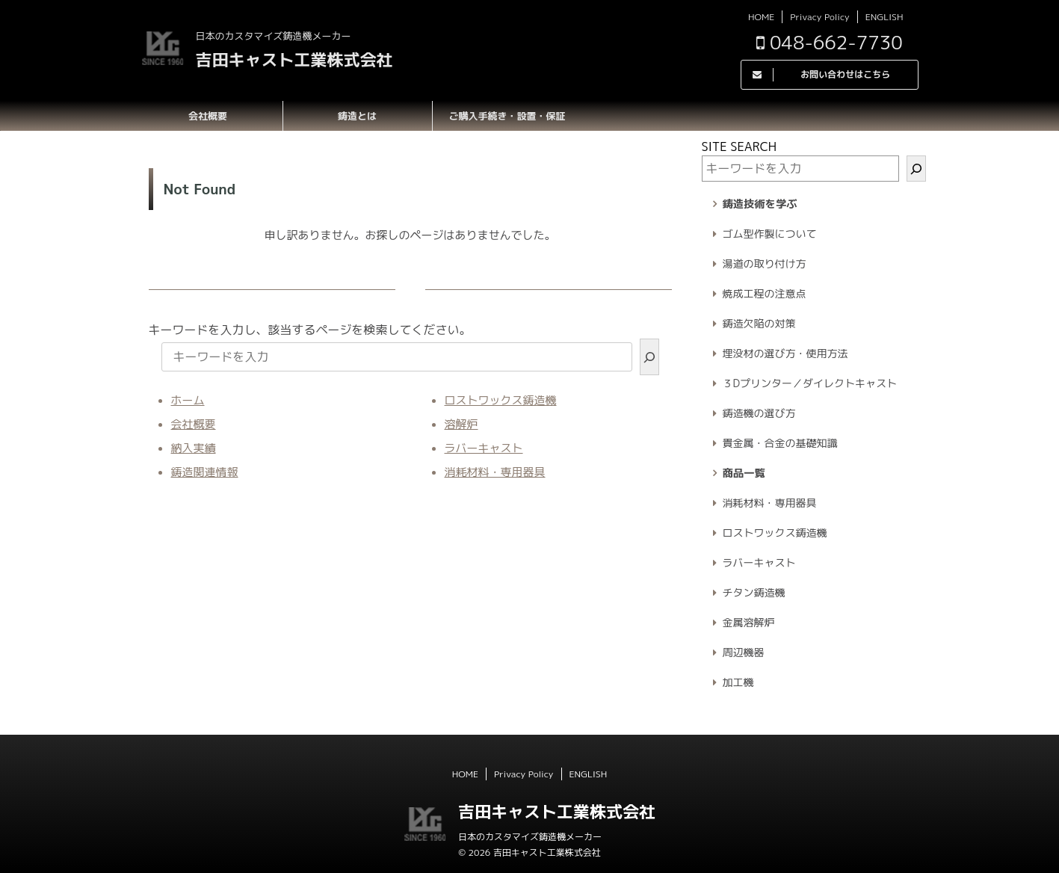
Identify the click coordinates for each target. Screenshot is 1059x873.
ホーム (188, 400)
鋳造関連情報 (204, 472)
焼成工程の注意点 (764, 293)
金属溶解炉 (749, 622)
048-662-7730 (829, 42)
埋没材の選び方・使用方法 (785, 353)
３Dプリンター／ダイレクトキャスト (810, 383)
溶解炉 (461, 424)
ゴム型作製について (770, 233)
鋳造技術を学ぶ (760, 204)
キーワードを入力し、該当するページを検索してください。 (310, 329)
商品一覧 (744, 473)
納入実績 (193, 448)
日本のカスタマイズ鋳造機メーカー (530, 836)
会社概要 (207, 116)
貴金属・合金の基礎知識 (780, 443)
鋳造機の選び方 (759, 413)
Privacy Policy (819, 16)
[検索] (649, 357)
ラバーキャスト (484, 448)
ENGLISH (884, 16)
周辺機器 (744, 652)
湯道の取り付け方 (764, 263)
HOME (761, 16)
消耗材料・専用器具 (495, 472)
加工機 (738, 682)
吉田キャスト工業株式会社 (294, 59)
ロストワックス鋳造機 (501, 400)
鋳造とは (357, 116)
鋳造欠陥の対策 (759, 323)
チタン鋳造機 (754, 592)
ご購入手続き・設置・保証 (506, 116)
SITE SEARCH (739, 146)
